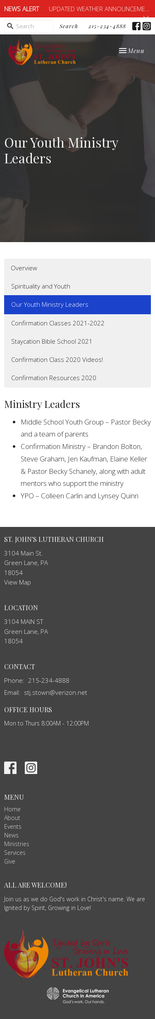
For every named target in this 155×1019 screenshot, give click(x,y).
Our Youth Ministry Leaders (49, 304)
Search (69, 25)
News (11, 835)
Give (9, 861)
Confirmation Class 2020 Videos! (57, 359)
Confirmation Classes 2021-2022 (58, 323)
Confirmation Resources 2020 (53, 378)
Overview (24, 268)
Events (12, 826)
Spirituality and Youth (40, 286)
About (12, 818)
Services (15, 852)
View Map (17, 582)
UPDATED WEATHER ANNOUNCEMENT (100, 9)
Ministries (16, 844)
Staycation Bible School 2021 (52, 341)
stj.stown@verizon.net (55, 692)
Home (12, 809)
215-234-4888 (107, 25)
